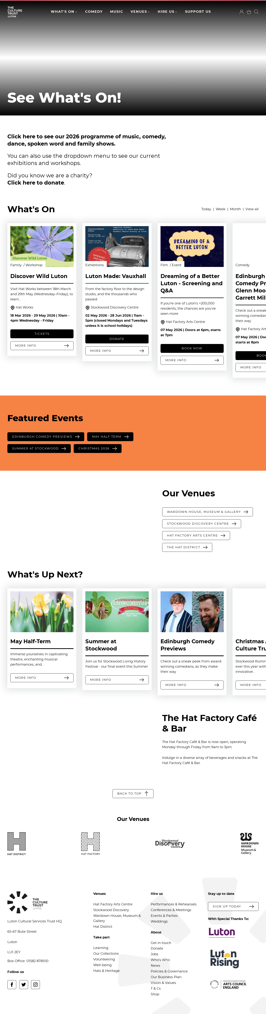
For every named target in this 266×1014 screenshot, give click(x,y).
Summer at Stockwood (101, 645)
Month (235, 209)
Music (116, 11)
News (155, 965)
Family (16, 265)
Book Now (192, 348)
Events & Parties (164, 916)
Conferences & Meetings (171, 910)
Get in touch (161, 943)
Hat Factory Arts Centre (183, 322)
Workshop (33, 265)
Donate (157, 948)
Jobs (154, 954)
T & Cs (156, 988)
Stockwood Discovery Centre (112, 308)
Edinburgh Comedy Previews (187, 645)
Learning (100, 948)
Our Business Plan (166, 977)
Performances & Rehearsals (174, 904)
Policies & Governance (169, 971)
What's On (62, 11)
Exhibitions (94, 265)
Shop (155, 994)
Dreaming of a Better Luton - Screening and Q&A (192, 284)
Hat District (102, 926)
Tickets (42, 333)
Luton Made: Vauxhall (115, 276)
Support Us (198, 11)
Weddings (159, 921)
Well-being (102, 965)
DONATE (117, 339)
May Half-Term (30, 641)
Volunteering (104, 959)
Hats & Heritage (106, 971)
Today (206, 209)
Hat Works (21, 308)
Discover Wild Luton (38, 276)
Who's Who (160, 960)
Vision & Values (163, 983)
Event (176, 265)
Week (220, 209)
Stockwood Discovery (111, 910)
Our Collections (106, 953)
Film (165, 265)
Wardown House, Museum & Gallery (117, 918)
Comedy (94, 11)
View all (252, 209)
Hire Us (166, 11)
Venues (139, 11)
